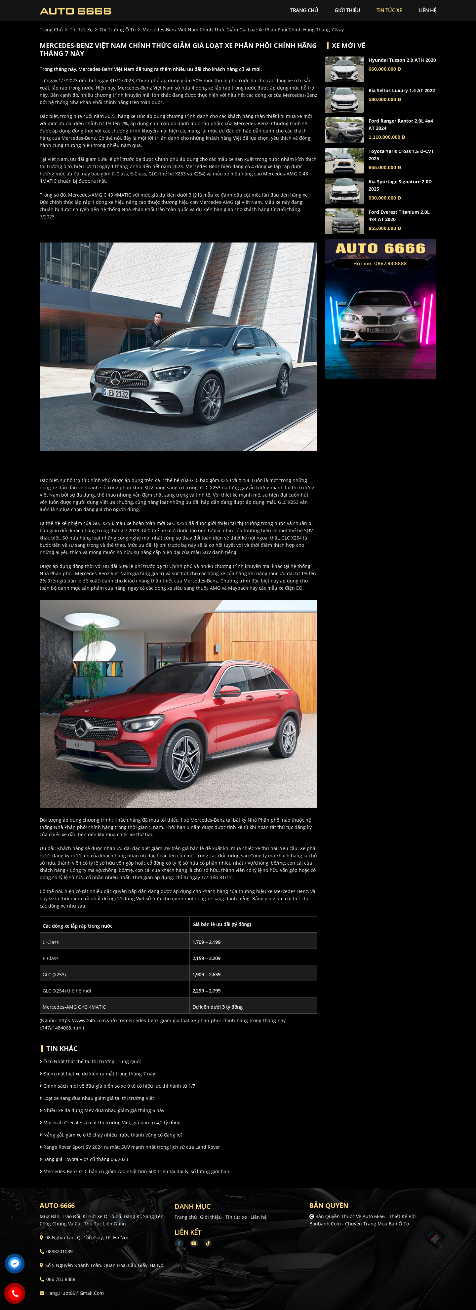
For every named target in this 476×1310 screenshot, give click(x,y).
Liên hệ (259, 1217)
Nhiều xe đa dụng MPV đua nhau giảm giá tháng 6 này (102, 1110)
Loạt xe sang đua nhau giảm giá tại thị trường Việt (97, 1098)
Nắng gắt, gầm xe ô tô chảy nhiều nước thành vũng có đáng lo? (111, 1135)
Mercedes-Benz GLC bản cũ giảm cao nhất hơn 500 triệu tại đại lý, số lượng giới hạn (134, 1171)
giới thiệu (347, 10)
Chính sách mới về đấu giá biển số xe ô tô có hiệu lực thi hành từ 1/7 (117, 1086)
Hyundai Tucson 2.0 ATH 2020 (402, 60)
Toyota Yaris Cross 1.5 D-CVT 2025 (401, 155)
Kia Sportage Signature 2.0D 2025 (400, 185)
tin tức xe (389, 10)
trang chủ (304, 10)
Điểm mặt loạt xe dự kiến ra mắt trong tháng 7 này (97, 1073)
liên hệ (427, 10)
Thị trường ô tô (117, 29)
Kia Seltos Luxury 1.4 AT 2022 (402, 90)
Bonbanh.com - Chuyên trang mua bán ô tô (359, 1223)
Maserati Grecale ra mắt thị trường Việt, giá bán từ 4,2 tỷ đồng (110, 1122)
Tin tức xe (236, 1217)
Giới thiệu (211, 1217)
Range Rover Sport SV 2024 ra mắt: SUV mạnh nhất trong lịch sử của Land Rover (130, 1147)
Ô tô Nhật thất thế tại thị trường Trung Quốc (91, 1061)
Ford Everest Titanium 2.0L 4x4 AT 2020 (399, 215)
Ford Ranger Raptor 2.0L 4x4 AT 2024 (401, 124)
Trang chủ (186, 1217)
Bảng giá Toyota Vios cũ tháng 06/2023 (84, 1159)
